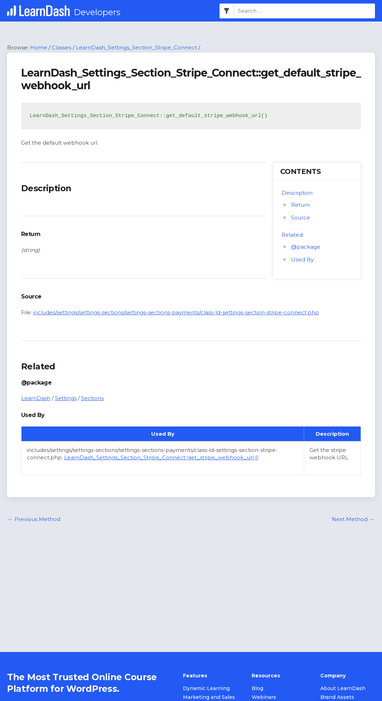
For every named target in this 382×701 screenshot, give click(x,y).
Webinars (264, 697)
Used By (302, 259)
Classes (61, 47)
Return (300, 204)
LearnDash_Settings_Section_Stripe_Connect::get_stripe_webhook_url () (161, 457)
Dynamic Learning (206, 688)
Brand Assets (337, 697)
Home (38, 47)
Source (300, 217)
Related (292, 234)
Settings (65, 398)
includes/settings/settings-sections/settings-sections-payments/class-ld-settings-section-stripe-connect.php (176, 312)
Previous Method (34, 519)
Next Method (353, 519)
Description (297, 192)
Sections (92, 398)
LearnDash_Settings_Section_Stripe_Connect (136, 47)
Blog (257, 688)
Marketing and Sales (209, 697)
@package (305, 246)
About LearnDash (342, 688)
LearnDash (35, 398)
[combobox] (304, 11)
